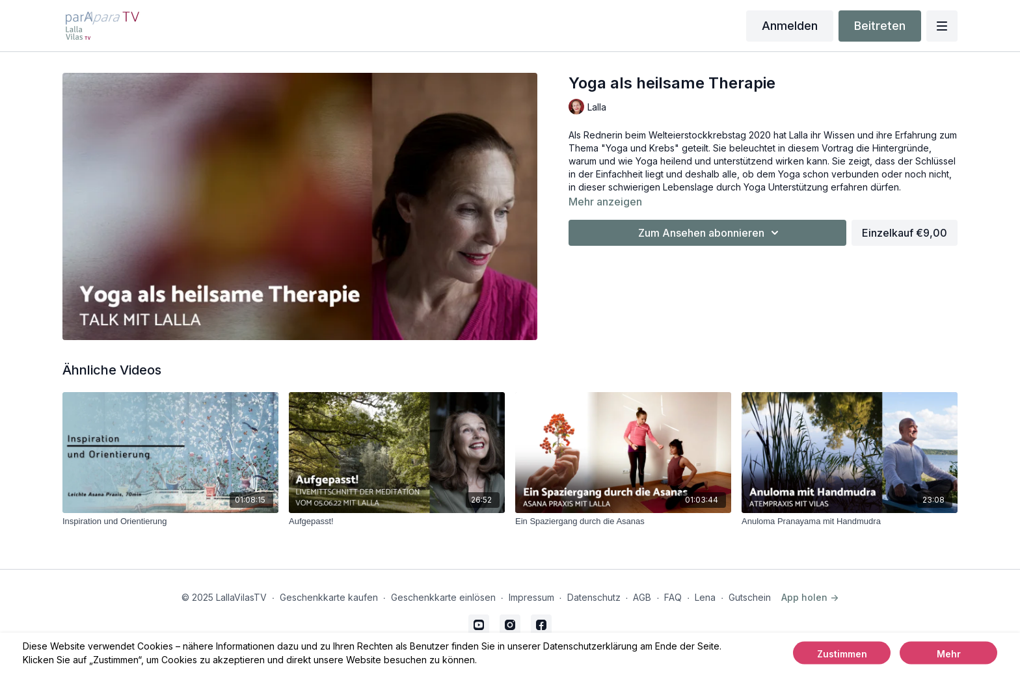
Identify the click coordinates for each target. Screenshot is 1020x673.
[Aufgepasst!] (397, 521)
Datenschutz (594, 597)
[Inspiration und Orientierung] (170, 521)
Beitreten (880, 26)
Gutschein (750, 597)
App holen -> (810, 597)
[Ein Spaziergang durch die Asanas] (623, 521)
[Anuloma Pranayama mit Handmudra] (850, 521)
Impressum (531, 597)
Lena (705, 597)
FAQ (673, 597)
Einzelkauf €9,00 (904, 232)
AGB (642, 597)
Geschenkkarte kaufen (329, 597)
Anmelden (790, 26)
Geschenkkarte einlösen (443, 597)
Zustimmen (842, 653)
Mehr (949, 653)
